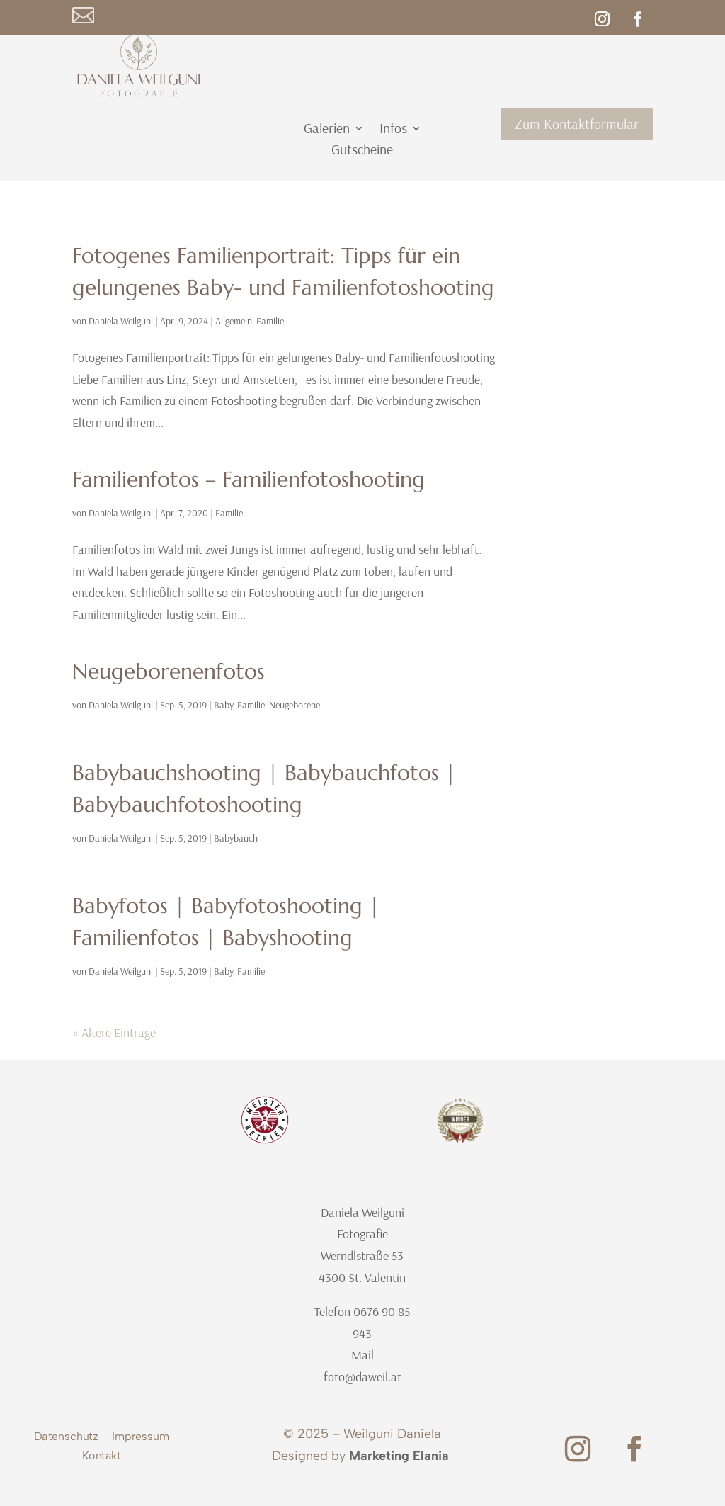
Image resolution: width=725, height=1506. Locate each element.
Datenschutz (66, 1438)
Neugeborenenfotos (168, 671)
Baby (223, 704)
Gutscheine (362, 151)
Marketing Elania (399, 1455)
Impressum (140, 1438)
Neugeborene (294, 704)
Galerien (327, 130)
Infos (393, 130)
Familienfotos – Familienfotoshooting (248, 479)
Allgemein (233, 321)
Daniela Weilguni (121, 321)
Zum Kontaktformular (577, 123)
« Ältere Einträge (114, 1032)
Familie (270, 321)
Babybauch (236, 838)
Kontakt (101, 1457)
